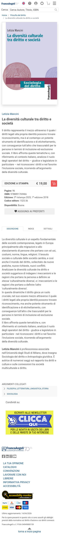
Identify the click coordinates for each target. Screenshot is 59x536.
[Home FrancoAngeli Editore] (10, 4)
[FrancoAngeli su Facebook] (3, 457)
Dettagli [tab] (48, 229)
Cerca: (4, 9)
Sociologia (12, 394)
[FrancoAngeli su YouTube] (14, 457)
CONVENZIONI (11, 470)
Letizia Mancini (10, 114)
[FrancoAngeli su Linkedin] (7, 457)
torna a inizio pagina (29, 531)
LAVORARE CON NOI (14, 474)
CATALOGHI (10, 467)
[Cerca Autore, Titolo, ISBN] (31, 10)
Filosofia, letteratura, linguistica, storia (27, 389)
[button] (23, 3)
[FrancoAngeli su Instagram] (11, 457)
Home (4, 15)
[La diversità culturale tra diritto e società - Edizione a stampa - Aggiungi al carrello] (54, 183)
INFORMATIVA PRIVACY (16, 482)
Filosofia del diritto (18, 15)
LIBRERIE (8, 478)
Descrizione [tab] (12, 229)
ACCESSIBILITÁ (11, 486)
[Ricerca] (55, 10)
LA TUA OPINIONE (13, 463)
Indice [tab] (31, 229)
